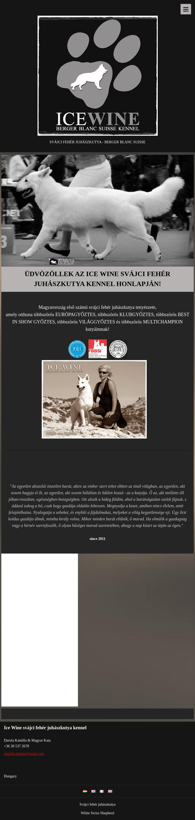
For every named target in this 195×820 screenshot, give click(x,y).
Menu (186, 9)
